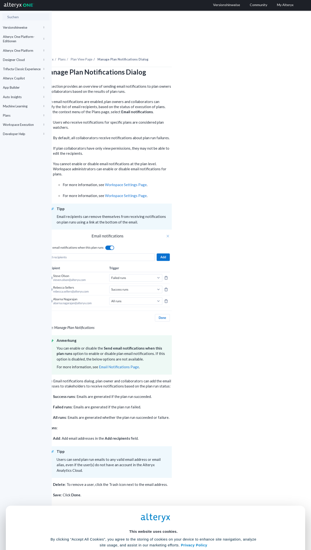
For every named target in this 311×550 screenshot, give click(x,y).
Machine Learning (23, 106)
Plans (23, 115)
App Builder (23, 87)
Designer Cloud (23, 60)
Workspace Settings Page (178, 171)
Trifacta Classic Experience (23, 69)
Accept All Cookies (118, 528)
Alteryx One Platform (23, 50)
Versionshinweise (23, 27)
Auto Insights (23, 97)
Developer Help (23, 134)
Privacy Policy (194, 501)
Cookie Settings (153, 514)
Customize (193, 528)
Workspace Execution (23, 125)
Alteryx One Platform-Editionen (23, 39)
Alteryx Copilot (23, 78)
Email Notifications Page (171, 353)
